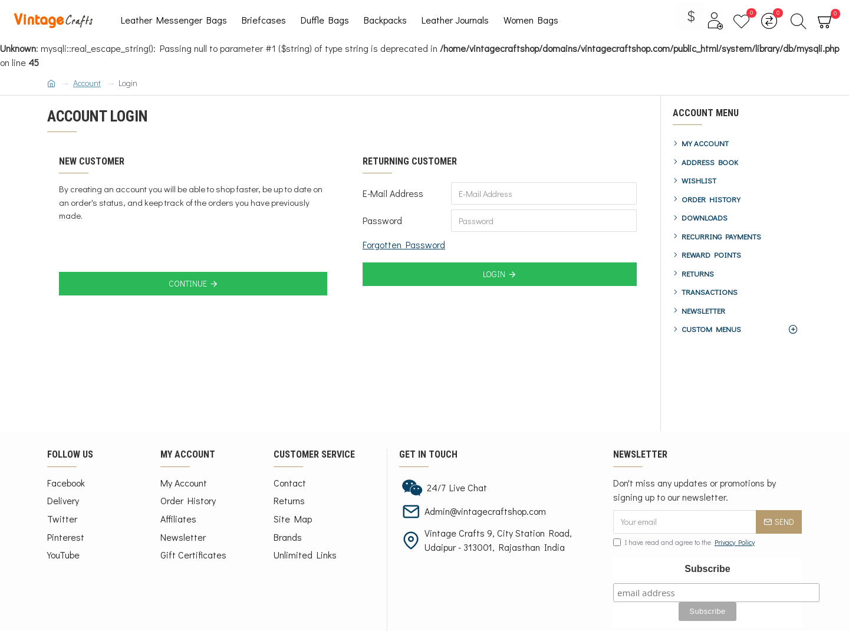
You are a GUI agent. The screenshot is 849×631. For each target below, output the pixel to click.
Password (382, 220)
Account (87, 82)
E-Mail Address (393, 193)
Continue (188, 283)
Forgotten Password (404, 244)
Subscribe (707, 569)
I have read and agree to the (684, 542)
